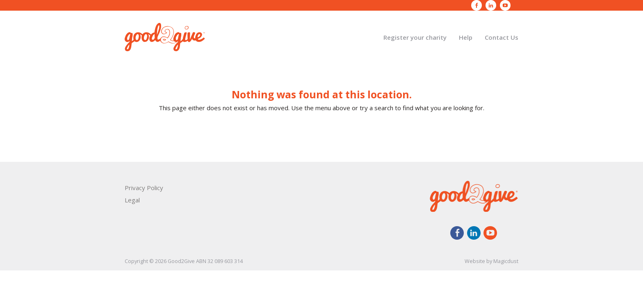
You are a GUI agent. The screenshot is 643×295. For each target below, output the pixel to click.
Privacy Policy (144, 188)
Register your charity (415, 37)
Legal (132, 200)
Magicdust (505, 261)
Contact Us (501, 37)
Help (465, 37)
